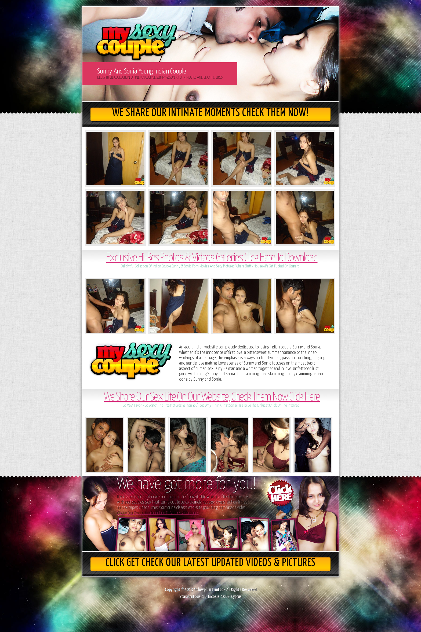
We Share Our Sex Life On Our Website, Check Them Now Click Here (212, 397)
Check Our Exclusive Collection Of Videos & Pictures (158, 513)
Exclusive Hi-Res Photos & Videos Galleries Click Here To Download (211, 258)
